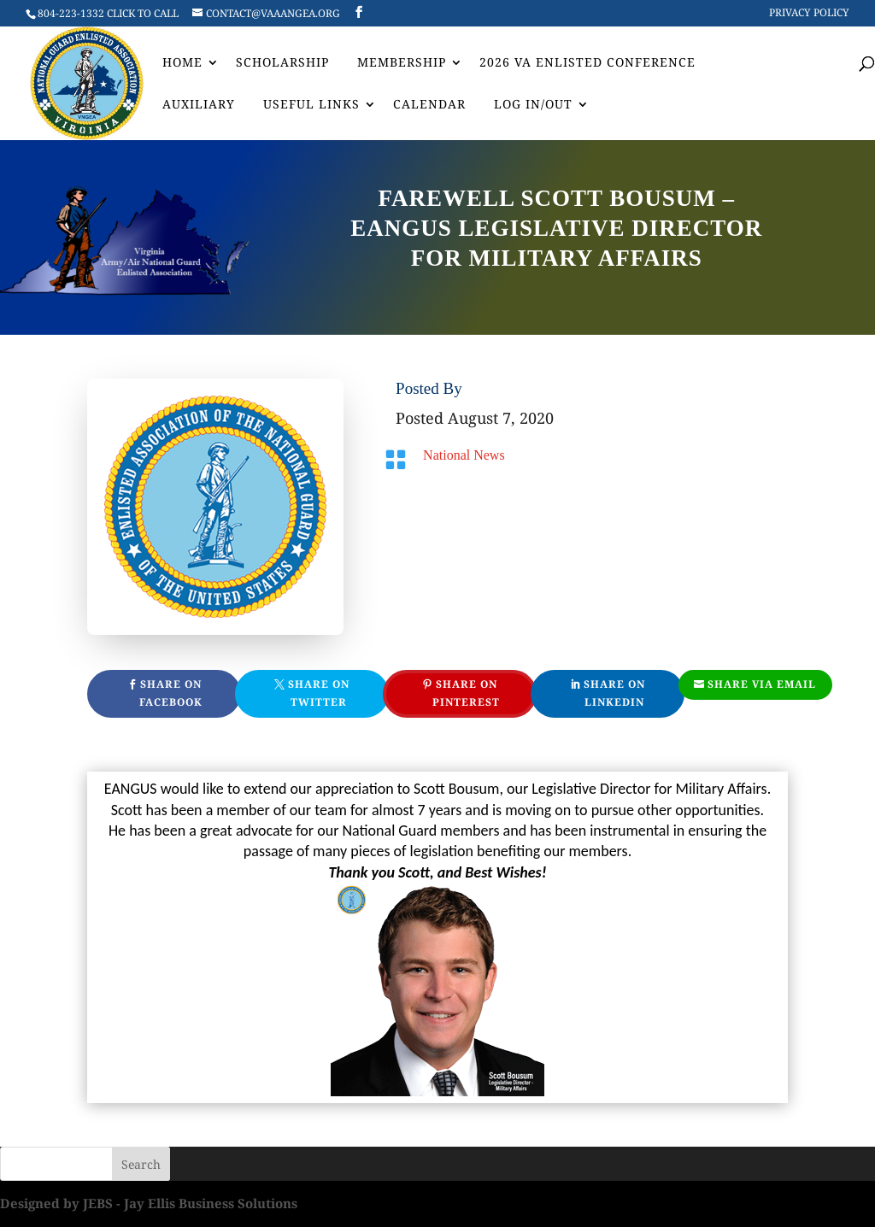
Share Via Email (762, 684)
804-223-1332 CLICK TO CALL (108, 13)
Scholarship (282, 63)
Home (182, 63)
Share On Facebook (171, 692)
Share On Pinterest (466, 692)
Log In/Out (533, 105)
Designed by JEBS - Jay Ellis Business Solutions (148, 1203)
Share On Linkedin (614, 692)
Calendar (429, 105)
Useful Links (311, 105)
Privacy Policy (809, 14)
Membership (401, 63)
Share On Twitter (318, 692)
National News (464, 455)
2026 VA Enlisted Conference (587, 63)
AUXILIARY (198, 105)
